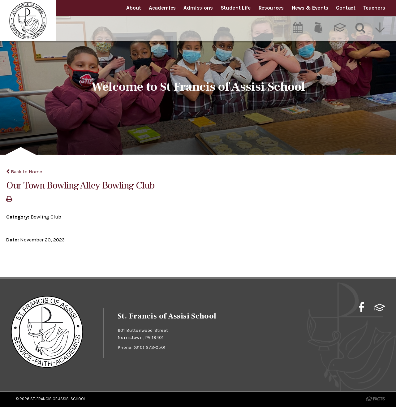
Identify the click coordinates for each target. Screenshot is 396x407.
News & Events (310, 8)
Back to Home (24, 172)
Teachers (374, 8)
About (133, 8)
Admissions (198, 8)
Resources (271, 8)
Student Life (236, 8)
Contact (345, 8)
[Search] (361, 27)
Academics (162, 8)
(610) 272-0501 (150, 347)
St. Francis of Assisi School (58, 398)
